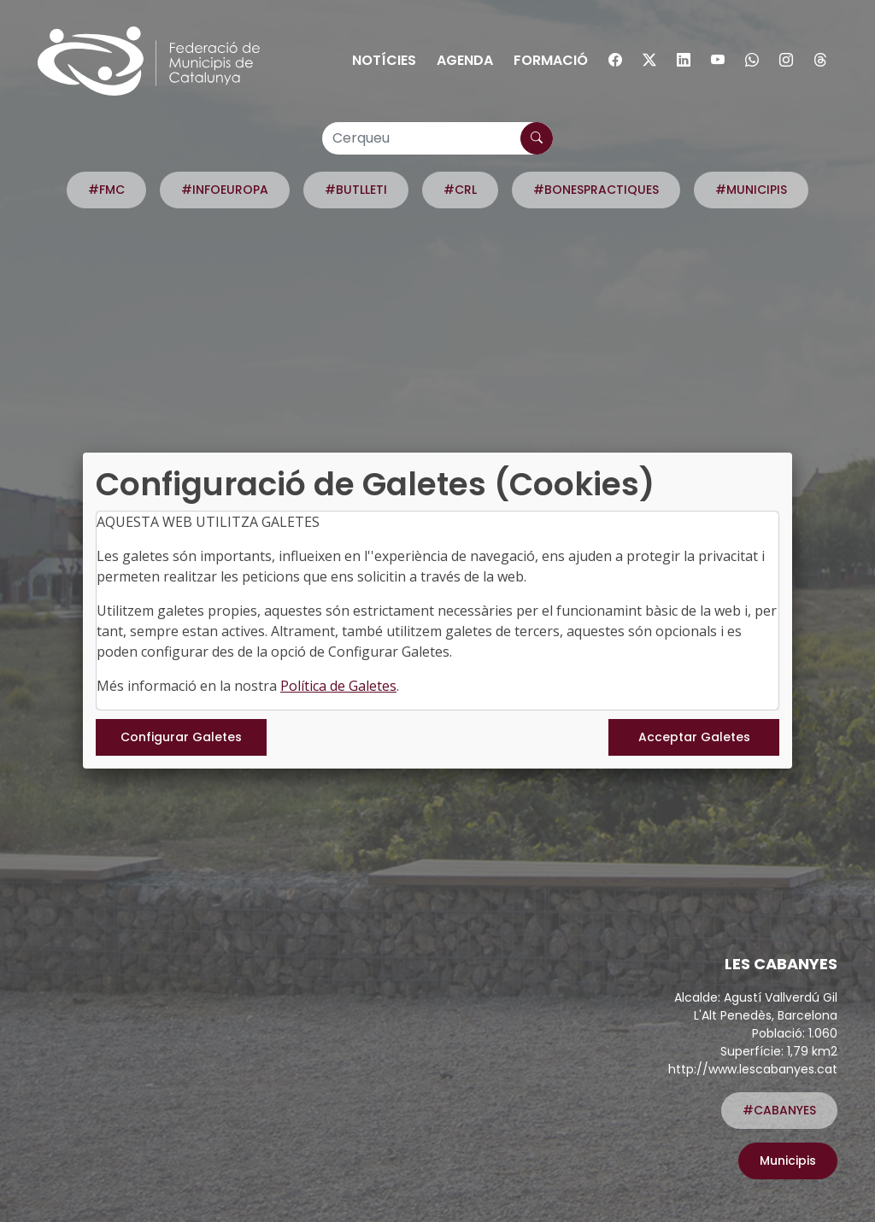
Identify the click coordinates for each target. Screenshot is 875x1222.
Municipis (788, 1160)
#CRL (460, 189)
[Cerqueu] (437, 138)
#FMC (106, 189)
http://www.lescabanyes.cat (752, 1069)
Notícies (384, 60)
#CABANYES (779, 1110)
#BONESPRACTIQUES (596, 189)
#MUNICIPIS (751, 189)
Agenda (465, 60)
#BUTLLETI (356, 189)
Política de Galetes (338, 685)
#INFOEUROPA (224, 189)
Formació (551, 60)
